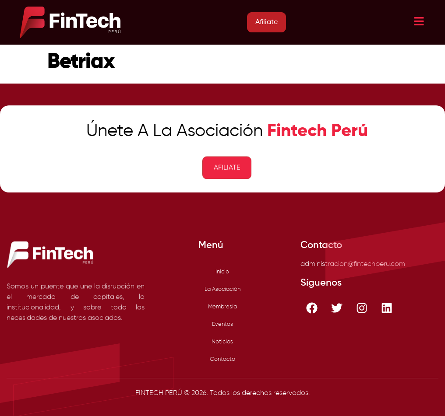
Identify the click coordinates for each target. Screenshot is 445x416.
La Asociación (222, 289)
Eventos (222, 324)
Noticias (222, 342)
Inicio (222, 272)
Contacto (222, 359)
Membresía (222, 307)
